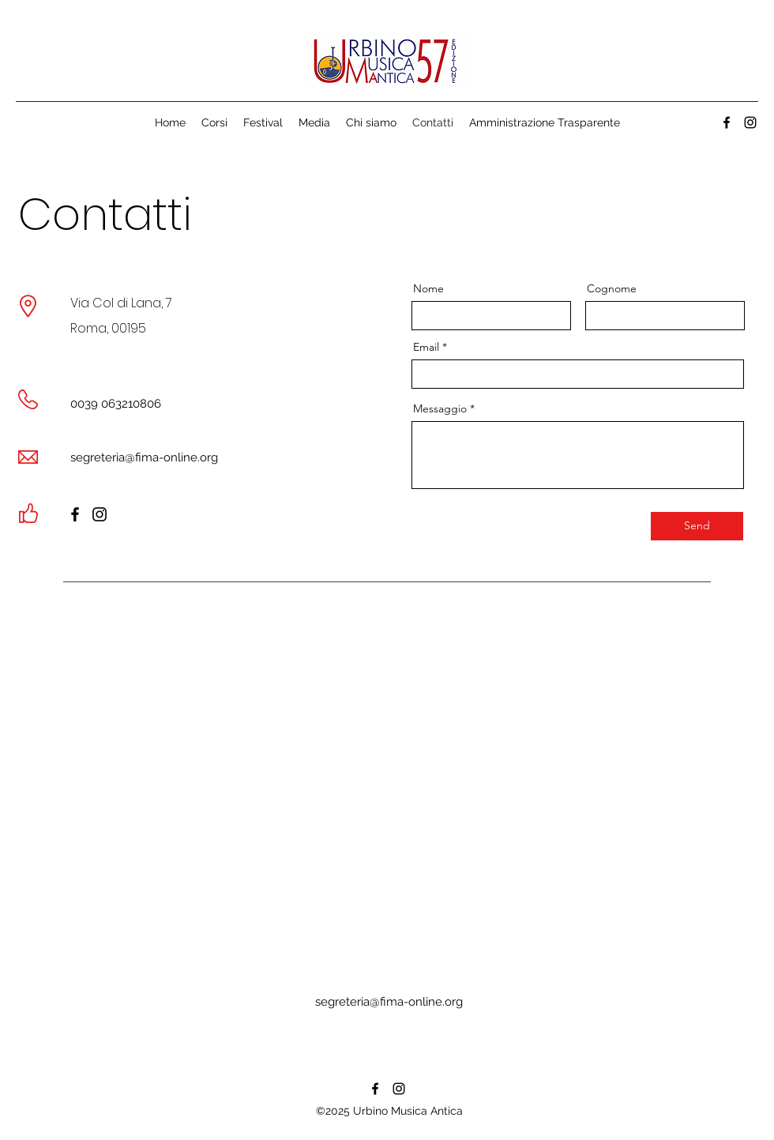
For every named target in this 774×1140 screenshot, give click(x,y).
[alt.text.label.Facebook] (727, 122)
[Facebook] (75, 514)
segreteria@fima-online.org (144, 457)
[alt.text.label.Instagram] (750, 122)
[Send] (697, 526)
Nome (428, 288)
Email (426, 346)
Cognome (612, 288)
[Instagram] (99, 514)
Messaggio (440, 408)
